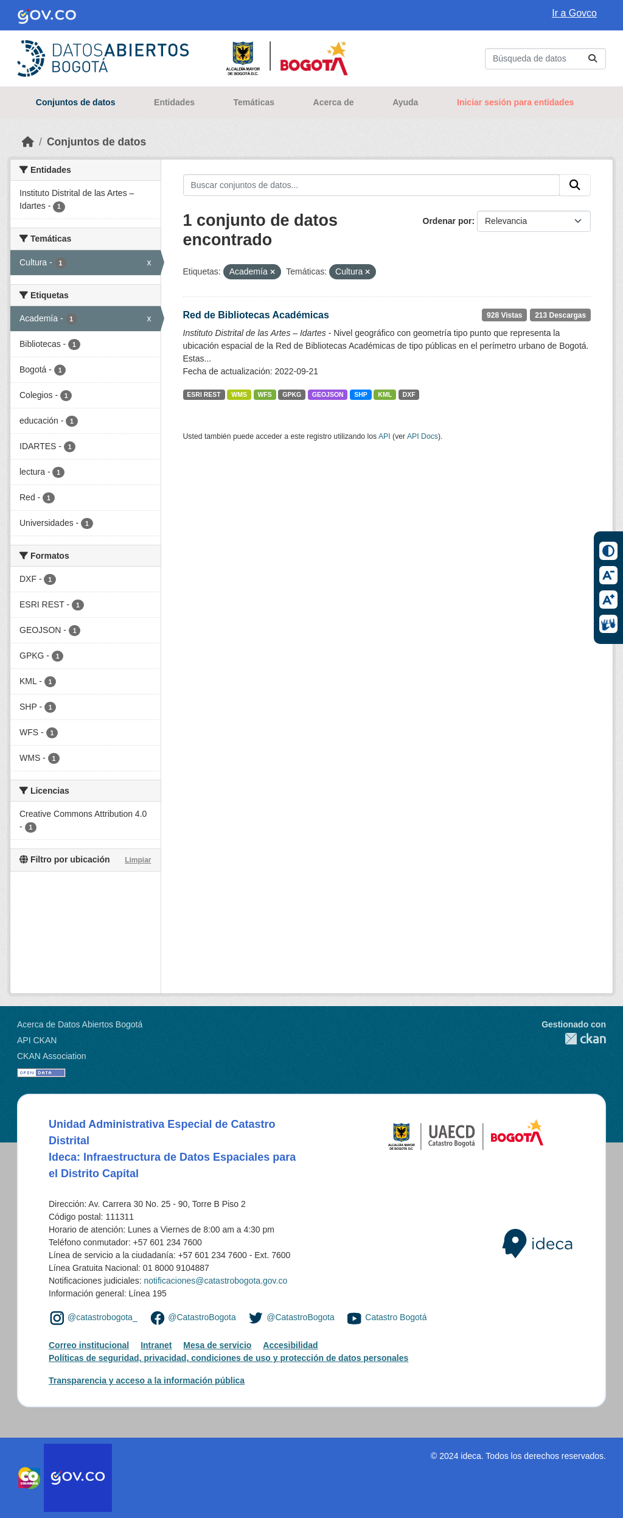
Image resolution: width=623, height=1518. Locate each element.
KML (385, 394)
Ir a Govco (574, 13)
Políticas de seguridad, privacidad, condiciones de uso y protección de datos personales (228, 1358)
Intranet (156, 1345)
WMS (239, 394)
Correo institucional (89, 1345)
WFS (264, 394)
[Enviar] (592, 58)
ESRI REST (203, 394)
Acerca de (333, 102)
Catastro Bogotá (395, 1317)
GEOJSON (328, 394)
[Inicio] (28, 142)
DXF (409, 394)
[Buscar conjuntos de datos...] (545, 58)
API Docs (422, 436)
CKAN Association (51, 1056)
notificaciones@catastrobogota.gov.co (215, 1280)
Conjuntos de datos (76, 102)
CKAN (573, 1038)
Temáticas (254, 102)
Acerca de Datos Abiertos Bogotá (79, 1024)
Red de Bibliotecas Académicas (256, 315)
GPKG (291, 394)
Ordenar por (447, 221)
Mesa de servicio (217, 1345)
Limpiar (138, 860)
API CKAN (37, 1040)
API (384, 436)
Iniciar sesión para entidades (515, 102)
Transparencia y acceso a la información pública (147, 1380)
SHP (360, 394)
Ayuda (405, 102)
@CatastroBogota (202, 1317)
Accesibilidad (290, 1345)
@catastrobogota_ (102, 1317)
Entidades (174, 102)
